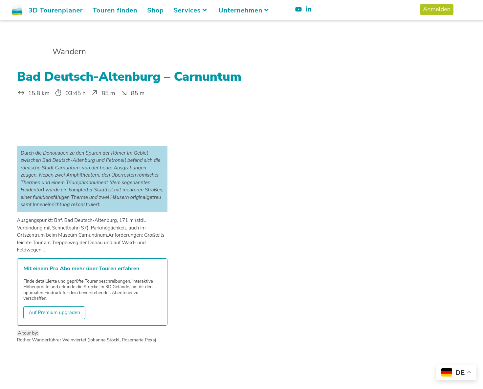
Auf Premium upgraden (54, 312)
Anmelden (436, 9)
